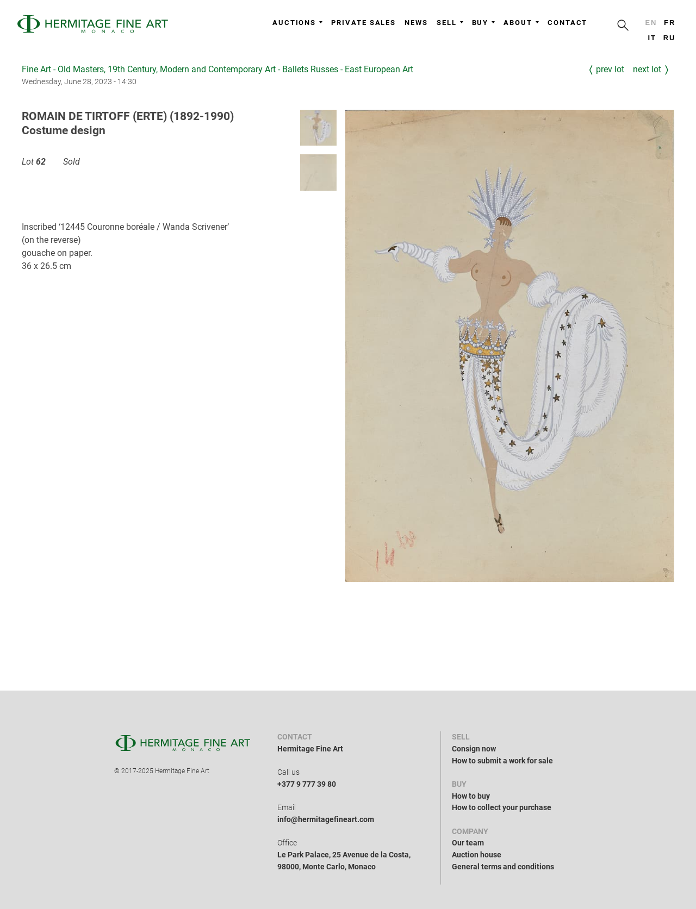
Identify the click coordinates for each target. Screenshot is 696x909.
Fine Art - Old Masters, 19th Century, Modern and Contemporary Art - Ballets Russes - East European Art (217, 69)
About (521, 22)
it (652, 38)
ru (669, 38)
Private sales (363, 22)
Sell (450, 22)
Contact (567, 22)
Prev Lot (610, 69)
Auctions (297, 22)
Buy (483, 22)
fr (669, 22)
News (416, 22)
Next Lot (647, 69)
